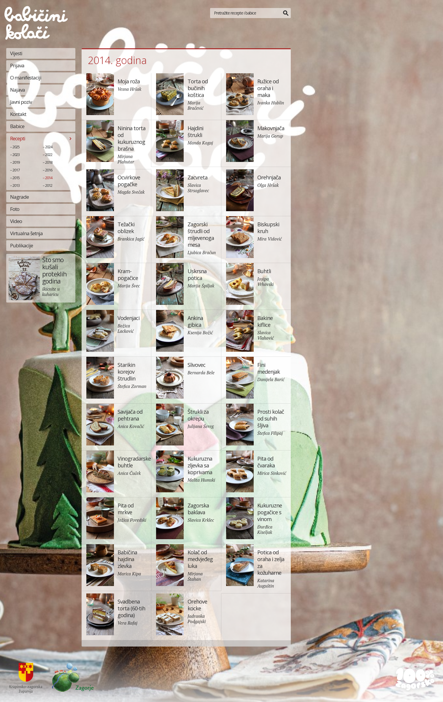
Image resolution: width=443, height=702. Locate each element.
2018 (48, 162)
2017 (16, 170)
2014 (48, 177)
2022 (48, 154)
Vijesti (16, 53)
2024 (48, 146)
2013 (16, 185)
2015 (16, 177)
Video (16, 221)
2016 (48, 170)
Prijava (17, 65)
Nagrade (19, 196)
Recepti (17, 138)
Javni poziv (21, 101)
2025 (16, 146)
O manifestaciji (25, 77)
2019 (16, 162)
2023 (16, 154)
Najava (17, 89)
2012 (48, 185)
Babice (17, 126)
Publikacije (21, 245)
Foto (14, 209)
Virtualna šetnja (26, 233)
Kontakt (18, 114)
